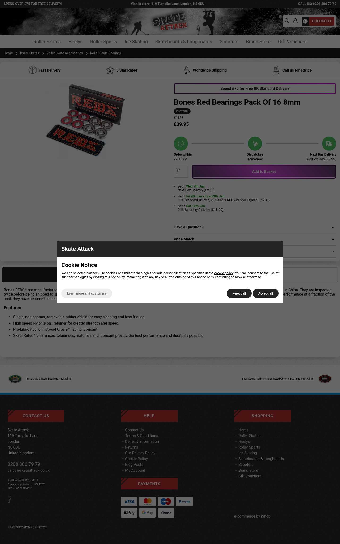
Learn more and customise (86, 293)
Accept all (265, 293)
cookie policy (223, 273)
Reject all (239, 293)
